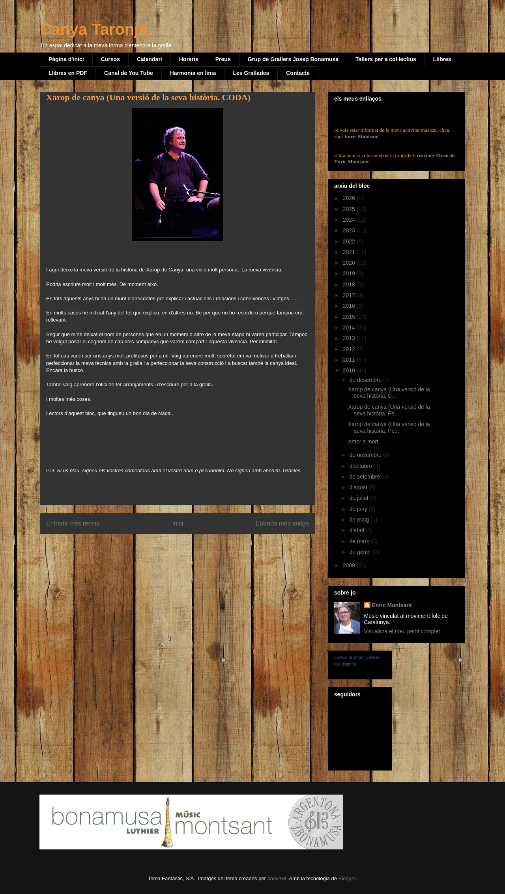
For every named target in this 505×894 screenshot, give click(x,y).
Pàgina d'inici (66, 59)
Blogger (346, 878)
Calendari (149, 59)
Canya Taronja (94, 29)
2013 (350, 338)
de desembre (366, 380)
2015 (350, 317)
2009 (350, 565)
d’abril (357, 530)
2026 (350, 198)
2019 (350, 273)
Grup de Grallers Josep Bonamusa (293, 59)
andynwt (276, 878)
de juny (358, 509)
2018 (350, 284)
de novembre (366, 455)
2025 (350, 209)
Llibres (442, 59)
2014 (350, 327)
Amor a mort (363, 441)
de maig (359, 519)
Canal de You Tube (128, 73)
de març (359, 541)
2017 (350, 295)
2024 (350, 220)
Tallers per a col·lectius (385, 59)
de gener (360, 552)
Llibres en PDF (68, 73)
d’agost (358, 487)
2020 (350, 263)
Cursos (110, 59)
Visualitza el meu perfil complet (402, 631)
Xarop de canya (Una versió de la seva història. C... (389, 392)
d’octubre (361, 466)
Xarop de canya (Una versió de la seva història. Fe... (389, 410)
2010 (350, 370)
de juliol (359, 498)
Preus (223, 59)
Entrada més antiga (282, 523)
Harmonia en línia (193, 73)
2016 (350, 306)
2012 (350, 349)
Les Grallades (251, 73)
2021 (350, 252)
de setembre (365, 476)
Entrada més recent (73, 523)
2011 (350, 360)
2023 (350, 230)
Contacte (298, 73)
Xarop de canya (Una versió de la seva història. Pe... (389, 427)
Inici (177, 523)
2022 (350, 241)
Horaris (188, 59)
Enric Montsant (361, 136)
